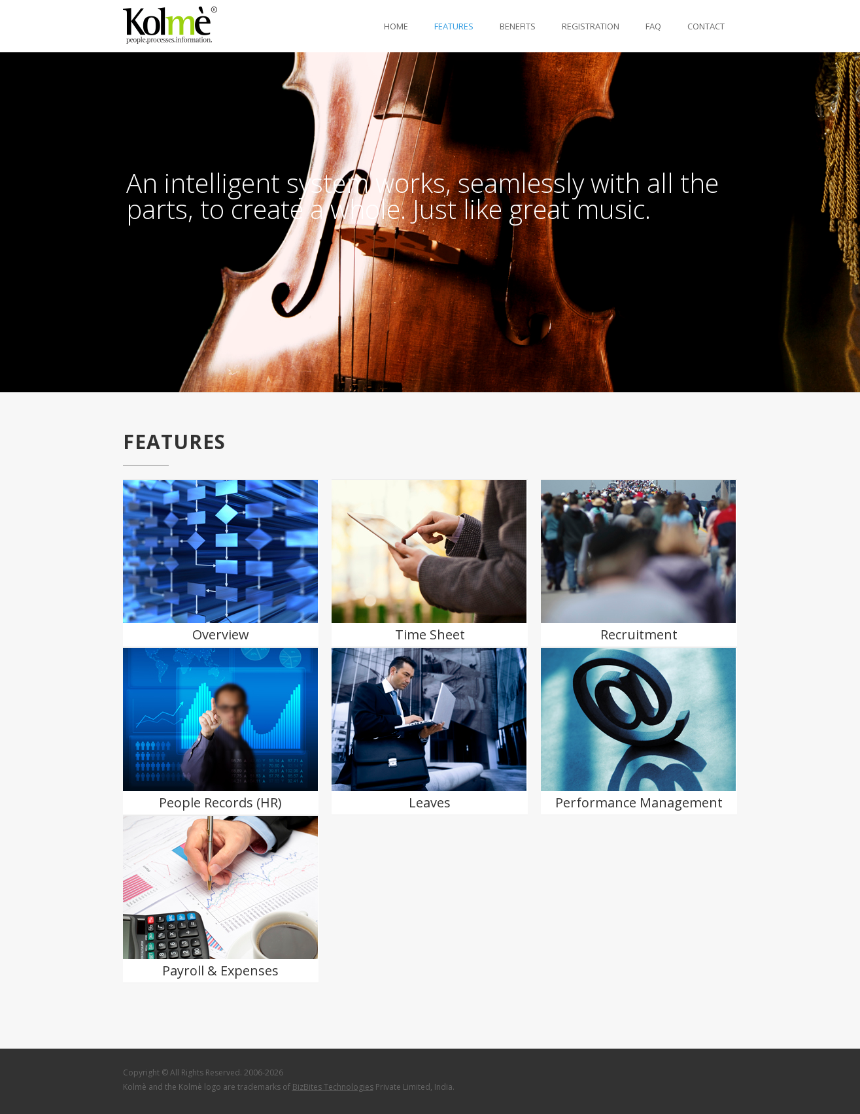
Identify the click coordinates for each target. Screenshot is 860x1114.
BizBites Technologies (332, 1086)
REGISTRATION (590, 26)
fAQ (653, 26)
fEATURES (453, 26)
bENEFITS (518, 26)
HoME (396, 26)
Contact (706, 26)
